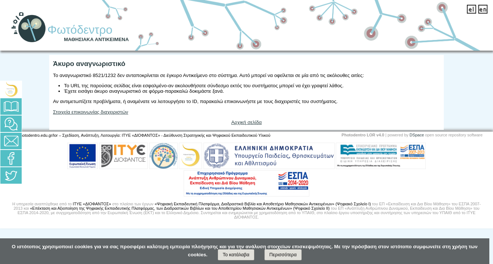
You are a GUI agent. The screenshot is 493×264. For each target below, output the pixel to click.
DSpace (417, 135)
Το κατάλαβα (236, 254)
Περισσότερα (282, 254)
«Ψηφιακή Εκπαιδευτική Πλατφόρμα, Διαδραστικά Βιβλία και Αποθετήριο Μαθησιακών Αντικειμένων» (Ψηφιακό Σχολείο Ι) (263, 204)
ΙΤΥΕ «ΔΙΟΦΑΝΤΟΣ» (92, 204)
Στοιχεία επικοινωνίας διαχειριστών (90, 112)
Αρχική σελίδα (246, 122)
